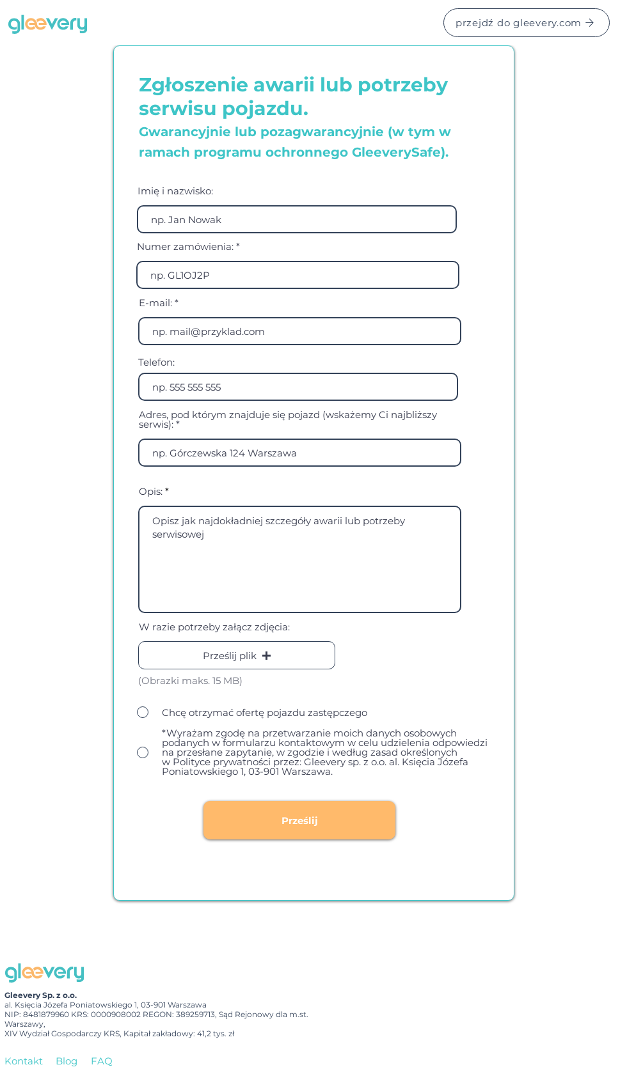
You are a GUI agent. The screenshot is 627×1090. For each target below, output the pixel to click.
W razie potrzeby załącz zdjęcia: (214, 627)
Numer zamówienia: (185, 246)
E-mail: (155, 303)
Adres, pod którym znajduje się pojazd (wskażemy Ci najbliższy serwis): (288, 419)
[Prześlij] (299, 820)
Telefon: (156, 362)
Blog (66, 1061)
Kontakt (23, 1061)
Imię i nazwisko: (175, 191)
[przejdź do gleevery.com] (526, 22)
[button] (236, 655)
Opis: (151, 491)
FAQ (102, 1061)
